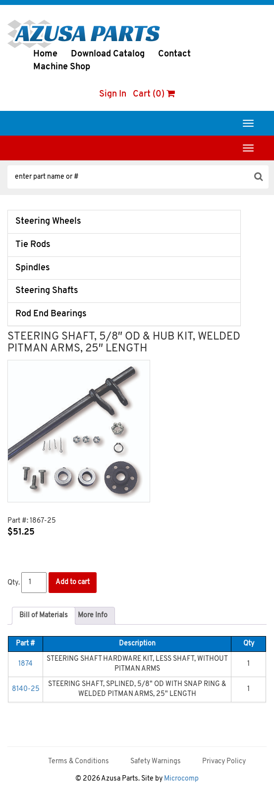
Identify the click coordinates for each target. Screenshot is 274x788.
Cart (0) (154, 94)
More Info (93, 615)
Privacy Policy (224, 761)
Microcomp (181, 779)
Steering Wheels (48, 221)
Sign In (112, 94)
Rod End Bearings (51, 314)
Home (45, 54)
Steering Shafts (46, 291)
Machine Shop (61, 67)
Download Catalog (108, 54)
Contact (174, 54)
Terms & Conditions (78, 761)
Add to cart (72, 582)
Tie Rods (33, 244)
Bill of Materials (43, 615)
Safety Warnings (155, 761)
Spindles (32, 268)
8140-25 (26, 689)
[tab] (43, 616)
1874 (25, 664)
